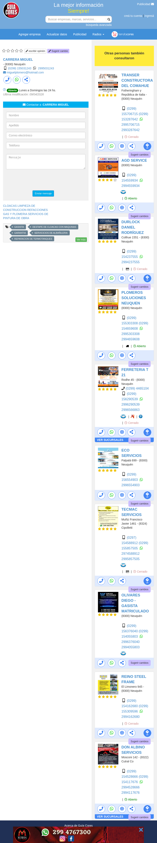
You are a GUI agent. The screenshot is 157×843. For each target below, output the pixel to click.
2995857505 (130, 559)
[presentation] (37, 180)
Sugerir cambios (139, 154)
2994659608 (130, 339)
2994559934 (130, 186)
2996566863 (130, 410)
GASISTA (19, 227)
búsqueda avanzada (99, 24)
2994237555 (130, 262)
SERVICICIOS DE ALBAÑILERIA (50, 233)
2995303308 (130, 334)
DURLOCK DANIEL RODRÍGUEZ (132, 227)
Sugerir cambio (58, 51)
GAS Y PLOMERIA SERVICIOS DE (25, 214)
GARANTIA (20, 233)
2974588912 (130, 553)
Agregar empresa (29, 34)
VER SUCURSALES (110, 440)
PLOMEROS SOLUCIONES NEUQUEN (133, 298)
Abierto (130, 198)
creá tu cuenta (133, 15)
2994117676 (130, 792)
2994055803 (130, 647)
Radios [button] (98, 34)
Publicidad (145, 4)
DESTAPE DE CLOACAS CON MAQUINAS (54, 227)
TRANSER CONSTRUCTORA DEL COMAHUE (137, 80)
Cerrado (131, 136)
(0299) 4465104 (137, 388)
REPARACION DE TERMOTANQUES (33, 239)
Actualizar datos (57, 34)
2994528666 (130, 787)
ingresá (149, 15)
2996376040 (130, 642)
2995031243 (46, 68)
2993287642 (130, 130)
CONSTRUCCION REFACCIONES (25, 210)
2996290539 (130, 404)
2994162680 (130, 716)
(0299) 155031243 (19, 68)
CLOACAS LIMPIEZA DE (19, 205)
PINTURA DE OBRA (16, 218)
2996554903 (130, 485)
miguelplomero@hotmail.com (25, 72)
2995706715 (130, 124)
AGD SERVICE (134, 160)
